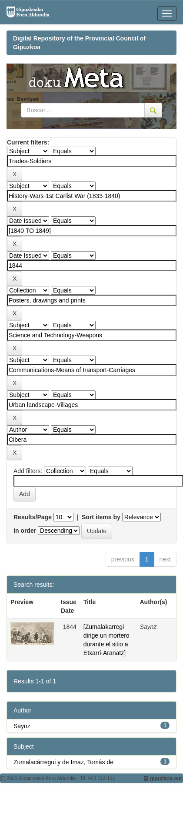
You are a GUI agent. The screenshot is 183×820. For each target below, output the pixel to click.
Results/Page (32, 517)
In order (24, 530)
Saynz (21, 726)
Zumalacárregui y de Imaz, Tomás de (63, 762)
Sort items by (101, 517)
